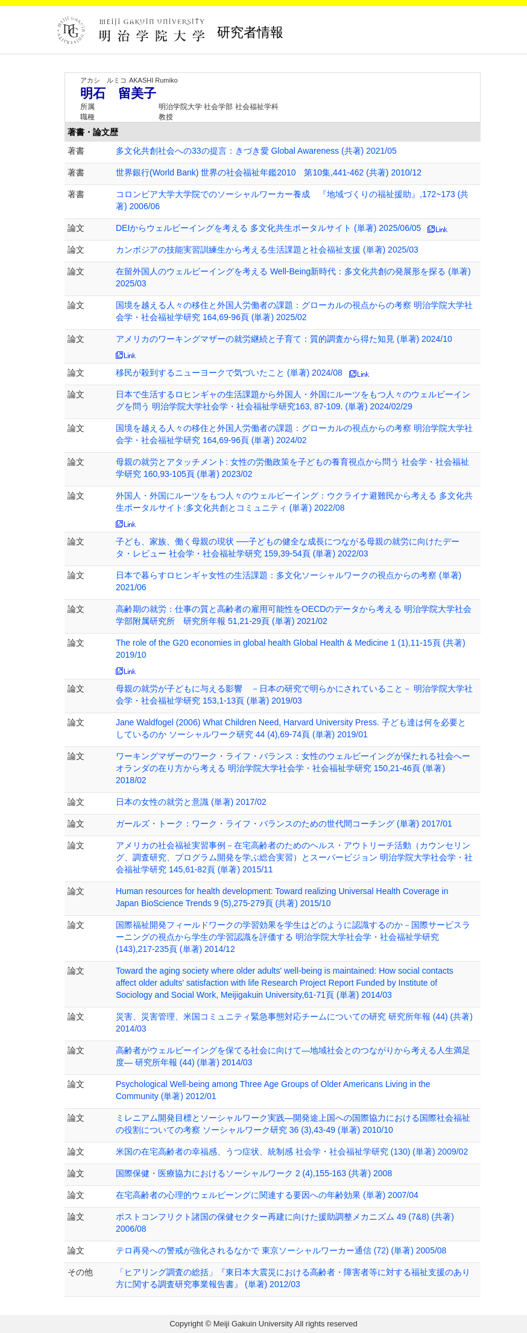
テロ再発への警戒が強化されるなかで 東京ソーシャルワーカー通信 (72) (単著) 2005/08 (281, 1250)
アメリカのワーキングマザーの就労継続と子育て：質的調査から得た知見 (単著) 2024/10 (284, 339)
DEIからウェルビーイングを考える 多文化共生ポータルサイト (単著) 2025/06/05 (268, 228)
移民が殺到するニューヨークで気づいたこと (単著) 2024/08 (229, 372)
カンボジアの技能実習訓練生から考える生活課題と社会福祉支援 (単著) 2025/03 (267, 249)
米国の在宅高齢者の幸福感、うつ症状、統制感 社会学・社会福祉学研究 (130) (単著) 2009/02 (292, 1151)
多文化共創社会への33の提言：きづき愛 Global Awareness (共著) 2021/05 (256, 151)
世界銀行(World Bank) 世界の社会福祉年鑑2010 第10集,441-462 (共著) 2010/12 (268, 172)
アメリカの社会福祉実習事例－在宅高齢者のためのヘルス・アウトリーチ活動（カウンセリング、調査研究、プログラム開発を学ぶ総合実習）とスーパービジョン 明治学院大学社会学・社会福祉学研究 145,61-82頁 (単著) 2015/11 (294, 857)
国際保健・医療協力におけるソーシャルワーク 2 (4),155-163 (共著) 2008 (254, 1173)
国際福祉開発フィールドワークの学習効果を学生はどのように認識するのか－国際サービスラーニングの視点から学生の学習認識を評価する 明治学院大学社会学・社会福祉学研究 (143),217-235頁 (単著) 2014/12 (293, 937)
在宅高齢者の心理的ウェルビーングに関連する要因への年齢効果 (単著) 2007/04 (267, 1195)
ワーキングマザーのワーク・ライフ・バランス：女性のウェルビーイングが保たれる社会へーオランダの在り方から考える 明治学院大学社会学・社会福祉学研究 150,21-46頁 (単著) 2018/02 (293, 768)
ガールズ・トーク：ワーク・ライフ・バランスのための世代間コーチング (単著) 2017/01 (284, 823)
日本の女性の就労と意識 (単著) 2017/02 (191, 802)
